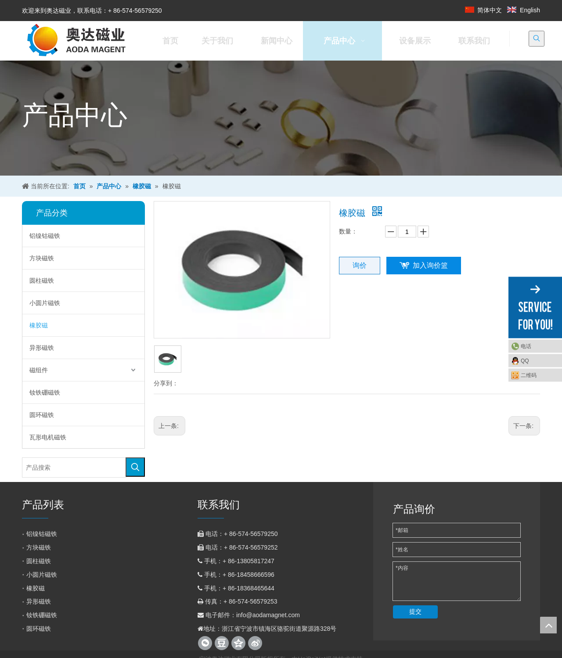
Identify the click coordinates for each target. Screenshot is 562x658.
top (548, 625)
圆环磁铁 (41, 414)
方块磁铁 (41, 258)
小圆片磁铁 (44, 302)
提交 (415, 611)
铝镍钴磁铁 (44, 235)
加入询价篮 (430, 265)
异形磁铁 (41, 347)
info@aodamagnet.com (268, 614)
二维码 (529, 375)
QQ (525, 360)
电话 (526, 346)
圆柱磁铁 (41, 280)
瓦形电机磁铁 (47, 437)
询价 (360, 265)
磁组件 (38, 370)
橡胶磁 (38, 325)
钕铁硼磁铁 (44, 392)
